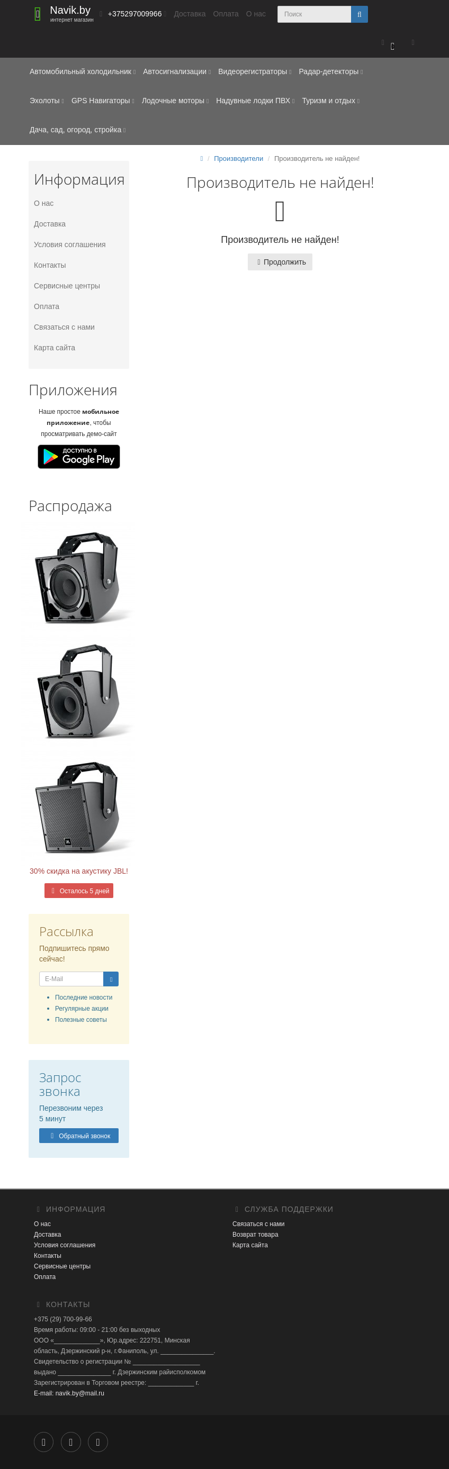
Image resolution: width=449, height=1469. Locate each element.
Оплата (226, 14)
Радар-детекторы (331, 71)
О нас (256, 14)
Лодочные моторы (175, 100)
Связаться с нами (64, 327)
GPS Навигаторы (102, 100)
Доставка (189, 14)
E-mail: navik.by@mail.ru (69, 1393)
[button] (388, 43)
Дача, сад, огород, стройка (77, 129)
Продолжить (280, 262)
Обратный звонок (79, 1136)
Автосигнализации (177, 71)
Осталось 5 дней (78, 891)
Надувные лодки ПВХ (255, 100)
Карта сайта (54, 347)
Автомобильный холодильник (83, 71)
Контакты (50, 265)
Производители (238, 158)
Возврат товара (255, 1234)
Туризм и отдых (331, 100)
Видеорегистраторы (254, 71)
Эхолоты (47, 100)
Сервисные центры (67, 286)
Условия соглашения (70, 244)
